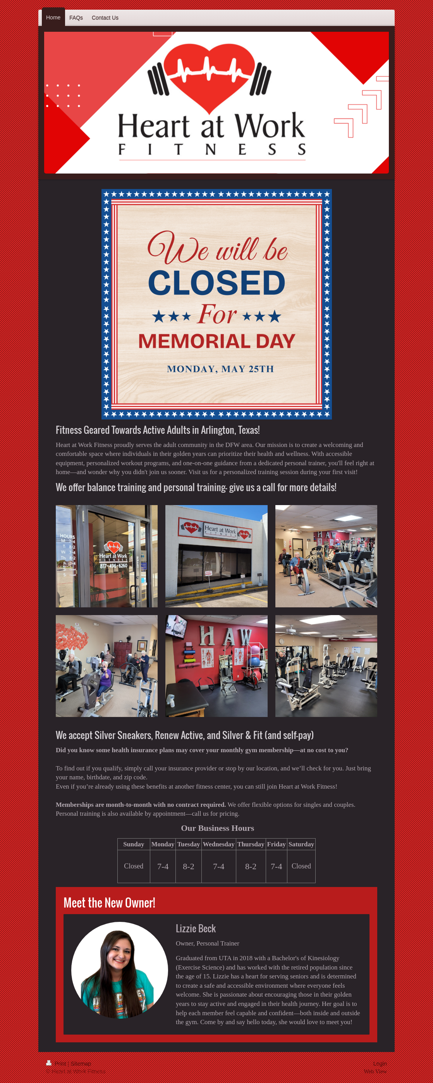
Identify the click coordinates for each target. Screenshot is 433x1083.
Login (380, 1064)
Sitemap (80, 1064)
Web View (375, 1071)
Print (57, 1064)
